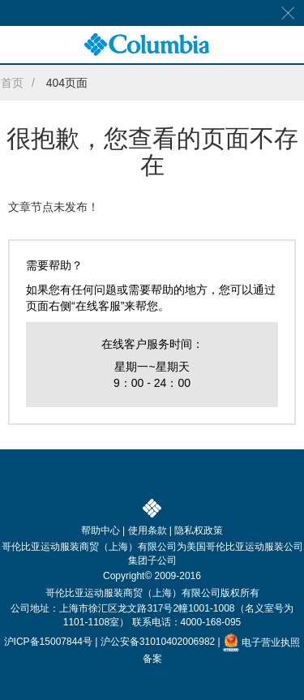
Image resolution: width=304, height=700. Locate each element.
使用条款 (147, 530)
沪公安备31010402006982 (158, 642)
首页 (12, 82)
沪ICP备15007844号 (48, 642)
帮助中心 (100, 530)
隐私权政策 (198, 530)
